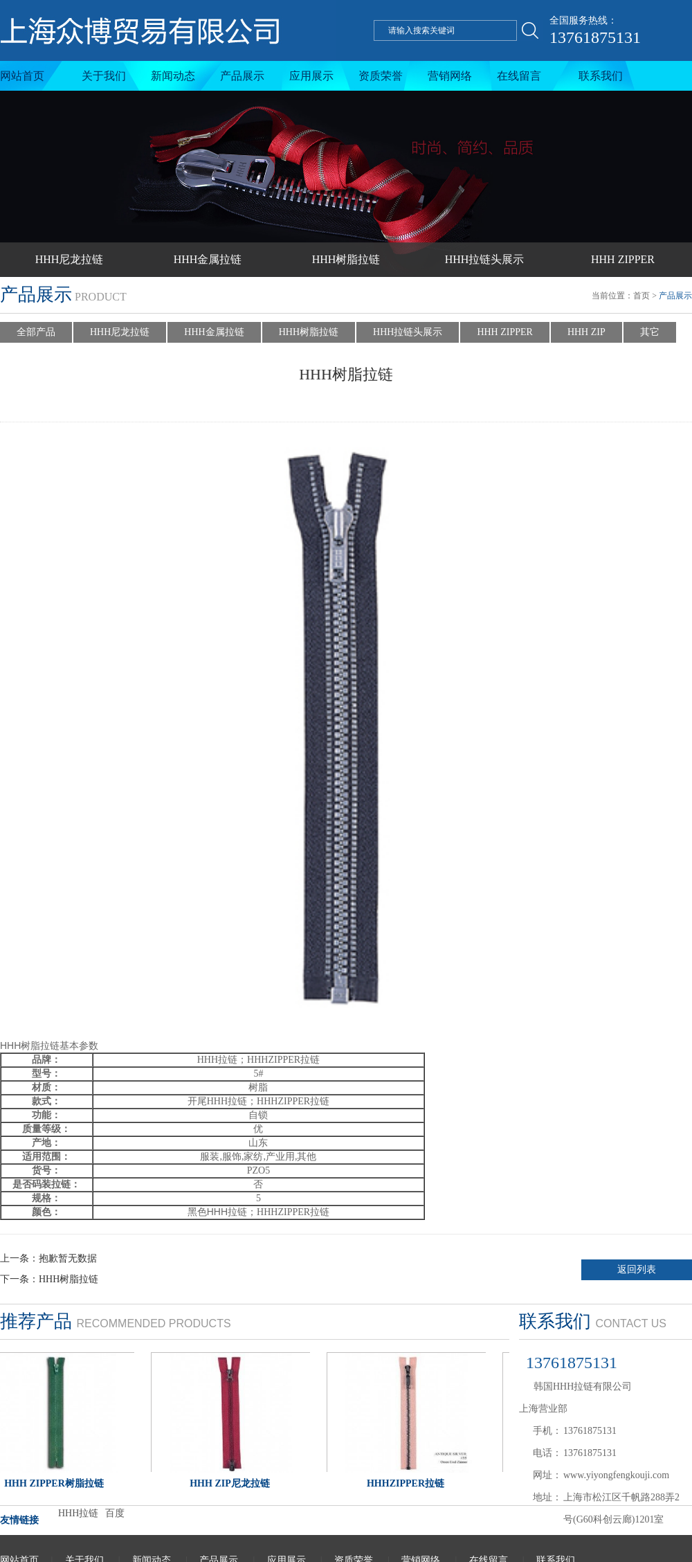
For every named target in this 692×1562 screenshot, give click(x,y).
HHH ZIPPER (623, 259)
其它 (649, 332)
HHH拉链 (78, 1513)
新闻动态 (173, 76)
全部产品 (36, 332)
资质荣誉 (380, 76)
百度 (115, 1513)
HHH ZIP (586, 332)
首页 (641, 295)
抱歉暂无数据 (68, 1258)
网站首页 (22, 76)
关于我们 (104, 76)
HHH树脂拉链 (346, 259)
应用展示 (311, 76)
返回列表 (636, 1269)
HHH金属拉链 (208, 259)
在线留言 (519, 76)
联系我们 (601, 76)
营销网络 (450, 76)
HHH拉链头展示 (485, 259)
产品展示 (242, 76)
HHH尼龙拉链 (69, 259)
